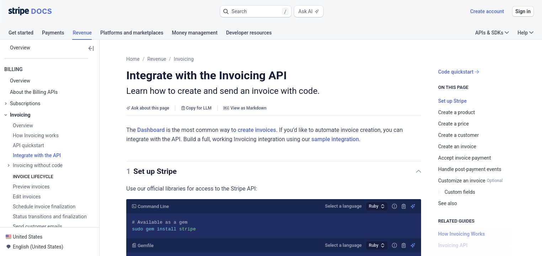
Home (133, 59)
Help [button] (525, 33)
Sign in (523, 11)
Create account (487, 11)
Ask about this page (147, 108)
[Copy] (403, 206)
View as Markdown (244, 108)
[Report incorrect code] (394, 206)
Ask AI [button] (308, 11)
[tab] (25, 34)
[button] (255, 11)
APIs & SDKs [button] (492, 33)
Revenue (156, 59)
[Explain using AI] (412, 206)
